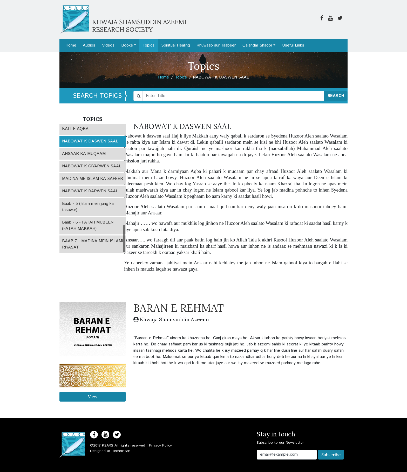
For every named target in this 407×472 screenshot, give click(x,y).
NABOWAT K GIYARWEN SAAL (91, 166)
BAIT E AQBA (75, 129)
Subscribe (331, 454)
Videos (108, 45)
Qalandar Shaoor (257, 45)
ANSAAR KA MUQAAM (84, 154)
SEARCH (336, 96)
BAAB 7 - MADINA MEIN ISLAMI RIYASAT (92, 244)
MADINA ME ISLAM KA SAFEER (92, 179)
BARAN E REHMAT (178, 307)
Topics (148, 45)
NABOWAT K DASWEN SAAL (90, 141)
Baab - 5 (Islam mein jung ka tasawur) (88, 207)
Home (70, 45)
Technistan (121, 451)
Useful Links (293, 45)
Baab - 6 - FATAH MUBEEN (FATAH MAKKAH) (87, 225)
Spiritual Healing (175, 45)
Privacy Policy (160, 445)
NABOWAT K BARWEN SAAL (90, 191)
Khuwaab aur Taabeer (216, 45)
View (92, 396)
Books (127, 45)
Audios (89, 45)
